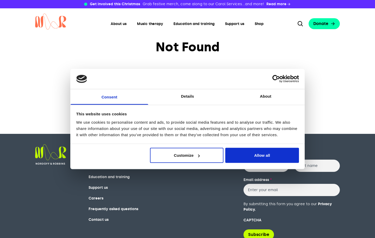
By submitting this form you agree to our (287, 207)
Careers (96, 198)
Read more (278, 4)
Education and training (194, 24)
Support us (234, 24)
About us (119, 24)
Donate (324, 23)
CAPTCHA (252, 220)
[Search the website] (300, 24)
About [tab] (265, 96)
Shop (259, 24)
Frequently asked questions (113, 209)
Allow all (262, 155)
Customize (187, 155)
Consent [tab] (109, 97)
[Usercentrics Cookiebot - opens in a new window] (276, 79)
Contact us (99, 219)
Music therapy (150, 24)
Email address (257, 180)
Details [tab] (187, 96)
